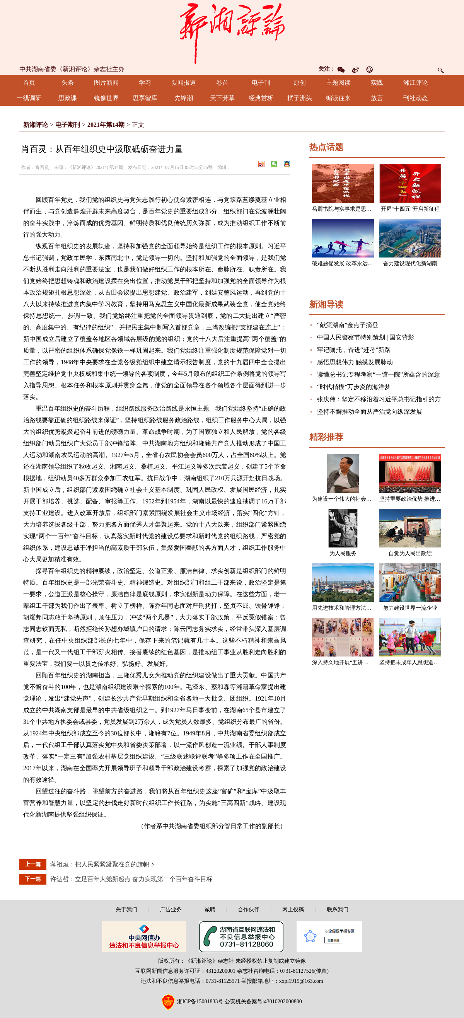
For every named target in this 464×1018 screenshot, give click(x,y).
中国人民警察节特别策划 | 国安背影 (365, 337)
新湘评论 (35, 124)
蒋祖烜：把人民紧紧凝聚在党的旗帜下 (102, 864)
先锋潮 (183, 98)
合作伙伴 (248, 909)
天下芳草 (222, 98)
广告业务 (171, 909)
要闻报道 (183, 82)
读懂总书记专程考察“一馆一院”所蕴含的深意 (378, 374)
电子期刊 (67, 124)
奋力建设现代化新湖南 (410, 263)
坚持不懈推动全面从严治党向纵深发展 (369, 411)
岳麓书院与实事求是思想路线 (347, 209)
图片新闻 (106, 82)
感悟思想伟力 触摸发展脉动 (355, 362)
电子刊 (261, 82)
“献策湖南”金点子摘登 (347, 325)
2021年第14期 (106, 124)
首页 (29, 82)
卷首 (222, 82)
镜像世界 (106, 98)
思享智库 (145, 98)
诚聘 (210, 909)
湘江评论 (415, 82)
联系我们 (337, 909)
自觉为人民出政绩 (410, 553)
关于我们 (126, 909)
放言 (377, 98)
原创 (299, 82)
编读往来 (338, 98)
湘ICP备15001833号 (200, 1001)
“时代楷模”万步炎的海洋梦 (354, 387)
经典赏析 (261, 98)
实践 (377, 82)
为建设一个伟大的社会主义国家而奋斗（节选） (369, 499)
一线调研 (29, 98)
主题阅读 (338, 82)
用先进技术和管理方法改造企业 (350, 608)
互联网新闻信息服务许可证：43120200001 (185, 971)
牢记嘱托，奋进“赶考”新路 (354, 349)
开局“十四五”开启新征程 (410, 209)
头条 (67, 82)
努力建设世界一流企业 (410, 608)
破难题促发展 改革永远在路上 (348, 263)
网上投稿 (293, 909)
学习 (145, 82)
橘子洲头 (299, 98)
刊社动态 (415, 98)
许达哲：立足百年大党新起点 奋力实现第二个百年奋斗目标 (131, 879)
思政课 (67, 98)
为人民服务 (343, 553)
